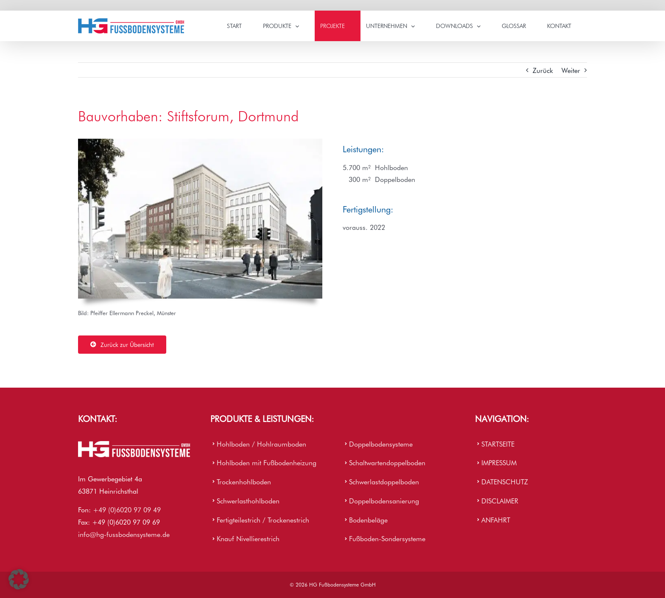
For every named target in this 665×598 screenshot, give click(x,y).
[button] (18, 579)
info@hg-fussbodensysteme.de (124, 534)
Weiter (571, 70)
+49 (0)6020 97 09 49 (127, 509)
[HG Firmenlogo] (134, 444)
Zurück (543, 70)
